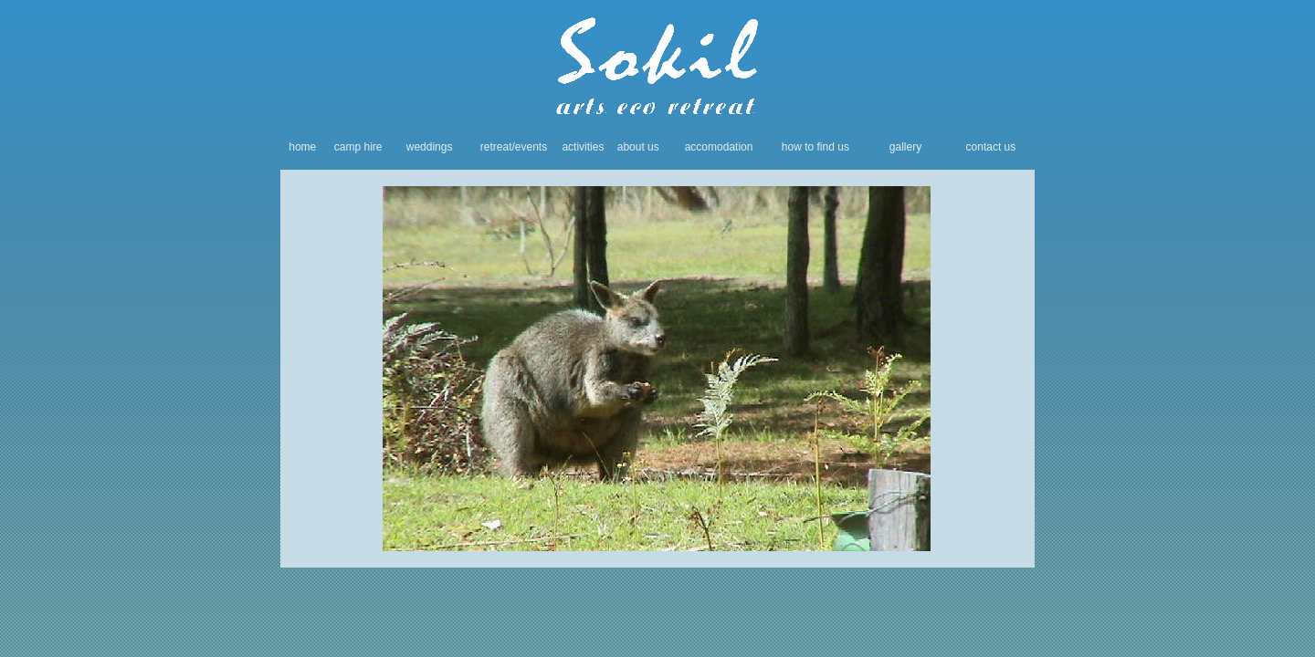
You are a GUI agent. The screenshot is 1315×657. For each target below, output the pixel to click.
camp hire (358, 147)
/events (530, 147)
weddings (429, 147)
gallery (905, 147)
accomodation (719, 147)
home (302, 147)
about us (638, 147)
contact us (991, 147)
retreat (496, 147)
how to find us (815, 147)
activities (583, 147)
